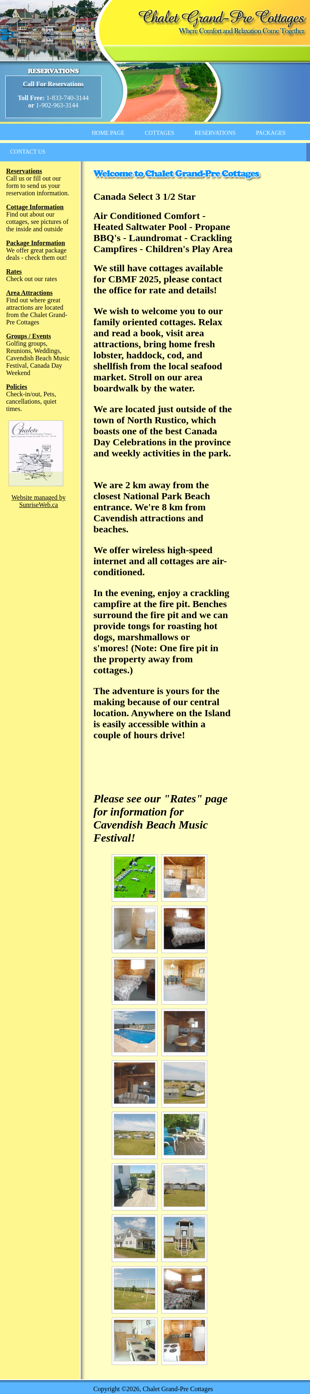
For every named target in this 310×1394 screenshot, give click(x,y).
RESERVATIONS (215, 133)
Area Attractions (29, 292)
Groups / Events (28, 336)
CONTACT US (27, 152)
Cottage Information (35, 206)
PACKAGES (271, 133)
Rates (14, 271)
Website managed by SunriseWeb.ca (38, 501)
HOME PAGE (108, 133)
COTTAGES (159, 133)
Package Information (35, 242)
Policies (16, 386)
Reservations (24, 171)
